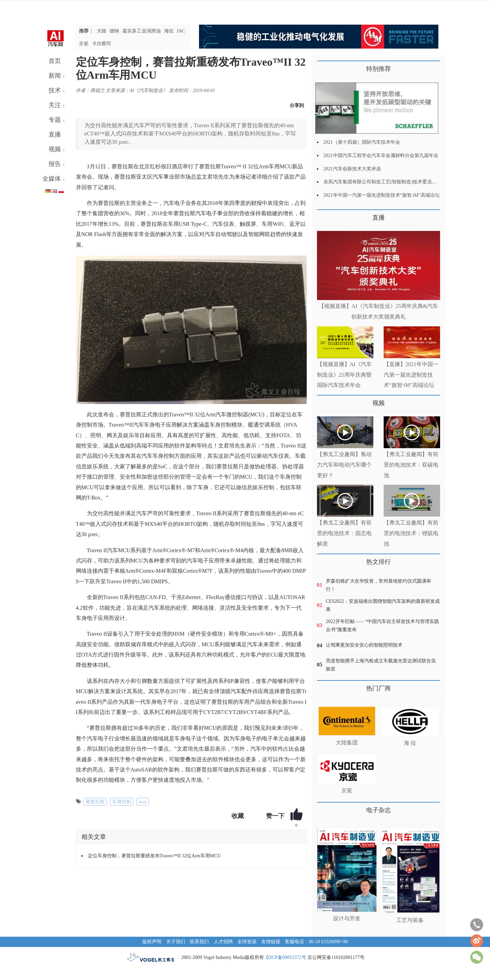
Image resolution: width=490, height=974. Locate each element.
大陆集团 (347, 742)
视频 (55, 149)
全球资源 (246, 941)
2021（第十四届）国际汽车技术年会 (361, 142)
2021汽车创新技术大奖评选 (352, 168)
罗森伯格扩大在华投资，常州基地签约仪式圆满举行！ (378, 585)
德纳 (114, 31)
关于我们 (175, 941)
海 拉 (410, 743)
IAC (181, 31)
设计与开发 (346, 918)
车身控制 (121, 801)
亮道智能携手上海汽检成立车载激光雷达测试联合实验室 (381, 665)
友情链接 (270, 941)
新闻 (55, 75)
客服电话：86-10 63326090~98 (316, 941)
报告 (55, 163)
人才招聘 (223, 941)
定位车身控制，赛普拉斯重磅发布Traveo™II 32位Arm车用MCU (154, 855)
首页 (55, 60)
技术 (55, 90)
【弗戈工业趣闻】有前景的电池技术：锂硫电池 (411, 533)
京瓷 (84, 43)
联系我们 (199, 941)
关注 (55, 105)
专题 (55, 119)
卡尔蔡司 (101, 43)
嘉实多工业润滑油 (141, 31)
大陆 (101, 31)
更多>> (324, 215)
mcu (142, 801)
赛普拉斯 (95, 801)
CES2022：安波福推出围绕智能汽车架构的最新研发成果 (383, 605)
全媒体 (51, 178)
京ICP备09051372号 (285, 957)
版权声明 (151, 941)
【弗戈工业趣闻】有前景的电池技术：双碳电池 (411, 464)
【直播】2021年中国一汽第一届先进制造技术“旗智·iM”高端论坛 (411, 374)
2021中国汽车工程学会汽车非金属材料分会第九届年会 (380, 155)
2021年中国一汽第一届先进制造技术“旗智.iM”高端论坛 (381, 195)
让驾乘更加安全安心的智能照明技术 (364, 645)
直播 (55, 134)
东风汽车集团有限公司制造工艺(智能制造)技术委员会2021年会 (389, 181)
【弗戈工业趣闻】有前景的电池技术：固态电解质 (344, 533)
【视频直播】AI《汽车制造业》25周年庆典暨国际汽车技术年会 (344, 374)
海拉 (169, 31)
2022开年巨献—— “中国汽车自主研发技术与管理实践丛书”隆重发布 (382, 625)
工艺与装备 (410, 920)
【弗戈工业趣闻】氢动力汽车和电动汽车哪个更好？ (344, 464)
